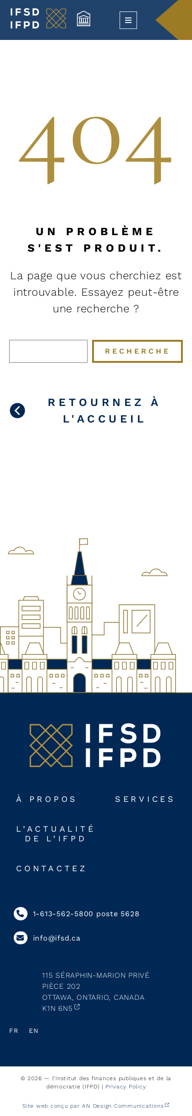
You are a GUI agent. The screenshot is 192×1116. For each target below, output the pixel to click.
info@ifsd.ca (47, 938)
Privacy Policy (125, 1086)
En (33, 1030)
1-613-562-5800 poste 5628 (76, 913)
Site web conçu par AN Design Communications (93, 1106)
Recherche (137, 351)
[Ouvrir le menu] (128, 20)
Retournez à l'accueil (105, 410)
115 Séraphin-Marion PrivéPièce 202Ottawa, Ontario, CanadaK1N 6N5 (96, 992)
